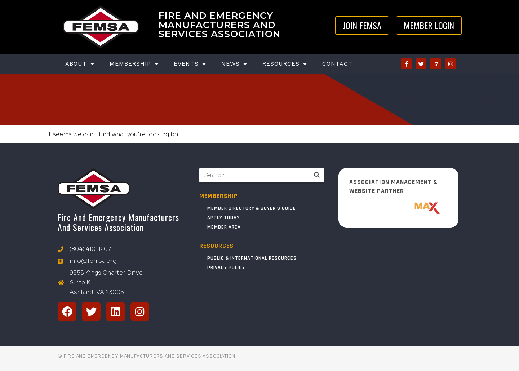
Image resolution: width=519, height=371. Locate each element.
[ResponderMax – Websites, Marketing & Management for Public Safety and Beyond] (399, 208)
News (234, 63)
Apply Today (223, 218)
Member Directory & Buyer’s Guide (251, 208)
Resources (284, 63)
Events (190, 63)
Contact (337, 63)
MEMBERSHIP (218, 196)
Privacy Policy (226, 267)
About (79, 63)
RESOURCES (216, 246)
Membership (134, 63)
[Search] (317, 175)
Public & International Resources (252, 258)
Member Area (224, 227)
